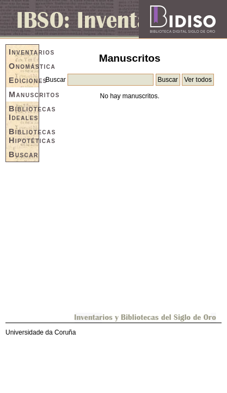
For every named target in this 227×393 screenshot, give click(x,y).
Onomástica (24, 66)
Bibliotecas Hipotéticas (24, 136)
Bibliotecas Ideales (24, 113)
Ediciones (24, 80)
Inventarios (24, 51)
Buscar (24, 154)
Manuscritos (24, 94)
